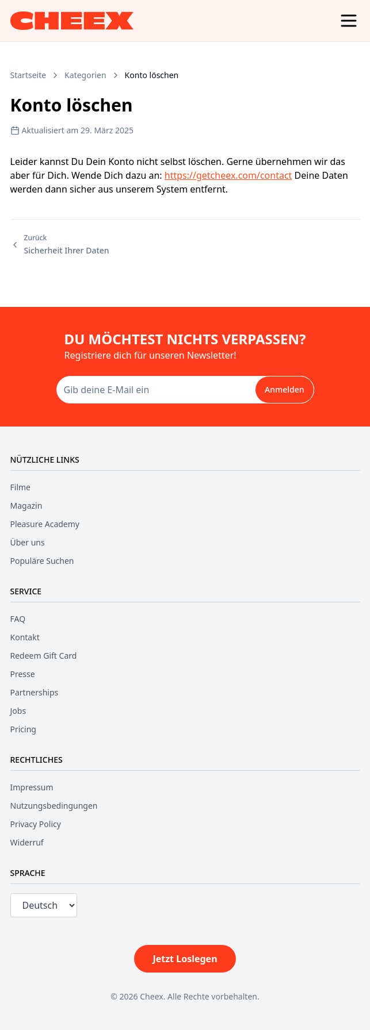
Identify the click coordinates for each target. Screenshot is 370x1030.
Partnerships (34, 692)
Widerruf (27, 842)
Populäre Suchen (42, 560)
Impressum (32, 787)
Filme (20, 487)
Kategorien (85, 75)
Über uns (27, 542)
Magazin (26, 505)
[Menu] (348, 20)
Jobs (18, 710)
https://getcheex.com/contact (228, 175)
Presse (22, 673)
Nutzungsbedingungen (54, 805)
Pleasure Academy (44, 523)
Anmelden (284, 389)
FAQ (18, 618)
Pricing (23, 729)
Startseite (28, 75)
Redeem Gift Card (43, 655)
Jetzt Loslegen (184, 958)
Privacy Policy (35, 823)
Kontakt (25, 637)
